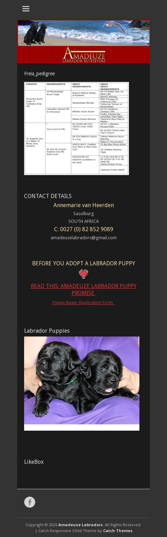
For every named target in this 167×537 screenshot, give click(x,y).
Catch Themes (117, 530)
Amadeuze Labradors (80, 524)
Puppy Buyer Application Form (83, 302)
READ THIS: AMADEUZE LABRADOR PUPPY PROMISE (84, 290)
